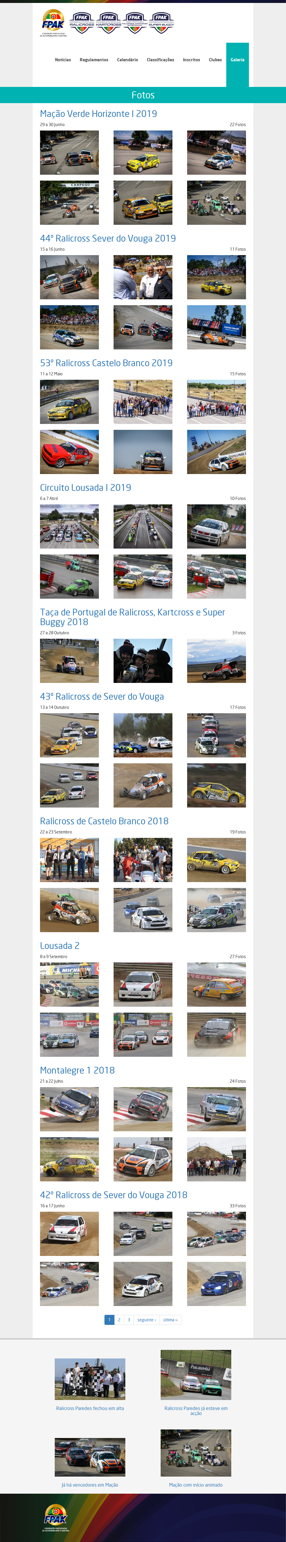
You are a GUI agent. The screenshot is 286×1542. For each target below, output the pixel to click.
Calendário (127, 59)
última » (170, 1319)
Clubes (215, 59)
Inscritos (191, 59)
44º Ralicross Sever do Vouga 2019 (108, 238)
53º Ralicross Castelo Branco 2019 (106, 363)
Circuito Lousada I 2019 (85, 487)
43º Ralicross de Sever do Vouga (102, 696)
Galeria (238, 59)
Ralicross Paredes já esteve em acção (196, 1411)
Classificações (160, 59)
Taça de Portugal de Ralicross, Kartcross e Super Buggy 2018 (132, 617)
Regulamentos (94, 59)
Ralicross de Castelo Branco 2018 (104, 821)
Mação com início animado (196, 1485)
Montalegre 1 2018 (77, 1070)
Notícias (63, 59)
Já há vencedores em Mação (90, 1485)
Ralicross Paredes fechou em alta (90, 1408)
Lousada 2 (60, 945)
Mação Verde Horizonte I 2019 (98, 113)
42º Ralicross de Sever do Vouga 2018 (113, 1195)
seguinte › (146, 1319)
